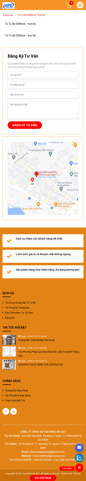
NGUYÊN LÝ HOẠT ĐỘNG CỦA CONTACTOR (40, 364)
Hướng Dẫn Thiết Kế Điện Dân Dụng (36, 340)
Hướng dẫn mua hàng (16, 390)
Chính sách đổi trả (15, 400)
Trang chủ (7, 15)
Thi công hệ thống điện (17, 307)
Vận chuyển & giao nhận (18, 395)
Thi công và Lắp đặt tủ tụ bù (20, 302)
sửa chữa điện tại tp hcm (19, 312)
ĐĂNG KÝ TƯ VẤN (25, 125)
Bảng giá (9, 317)
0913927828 (43, 477)
